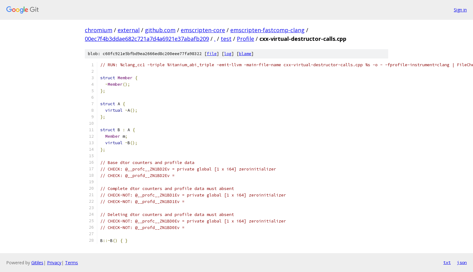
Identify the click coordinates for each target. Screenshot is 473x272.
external (129, 30)
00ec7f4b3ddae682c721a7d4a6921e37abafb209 (147, 38)
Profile (245, 38)
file (212, 53)
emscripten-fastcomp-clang (267, 30)
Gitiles (37, 263)
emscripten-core (203, 30)
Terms (71, 263)
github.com (160, 30)
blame (245, 53)
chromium (98, 30)
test (226, 38)
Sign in (460, 10)
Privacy (54, 263)
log (228, 53)
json (462, 262)
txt (447, 262)
